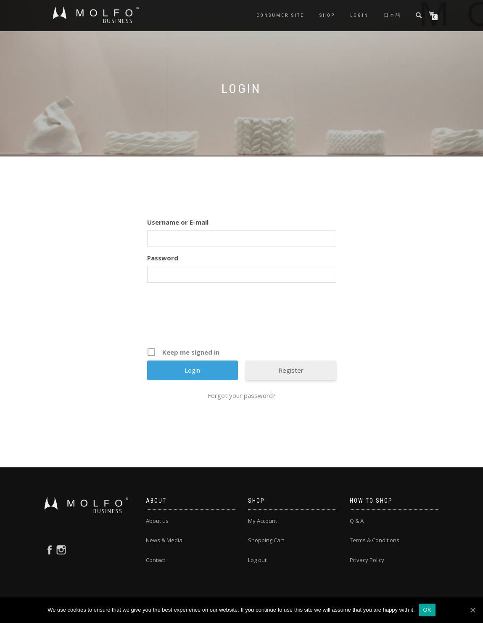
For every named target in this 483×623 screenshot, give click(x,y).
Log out (257, 560)
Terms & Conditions (374, 540)
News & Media (164, 540)
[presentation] (242, 318)
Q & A (357, 521)
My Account (262, 521)
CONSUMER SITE (280, 15)
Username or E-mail (178, 222)
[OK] (472, 610)
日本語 (392, 15)
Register (291, 370)
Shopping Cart (266, 540)
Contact (155, 560)
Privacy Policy (367, 560)
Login (359, 15)
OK (427, 610)
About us (157, 521)
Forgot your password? (242, 395)
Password (162, 258)
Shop (327, 15)
